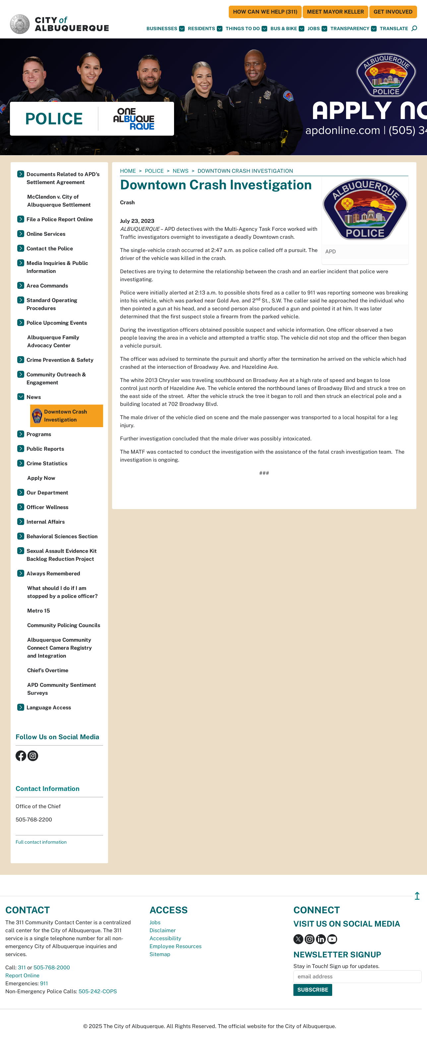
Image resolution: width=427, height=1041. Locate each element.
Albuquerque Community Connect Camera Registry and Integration (59, 648)
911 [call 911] (44, 983)
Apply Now (41, 478)
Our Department (47, 492)
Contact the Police (50, 248)
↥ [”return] (417, 896)
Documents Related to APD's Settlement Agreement (63, 178)
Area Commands (47, 286)
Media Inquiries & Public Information (57, 267)
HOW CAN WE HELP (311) (265, 12)
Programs (39, 434)
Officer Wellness (47, 507)
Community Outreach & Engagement (56, 378)
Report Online (22, 975)
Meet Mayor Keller (335, 12)
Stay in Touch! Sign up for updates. (336, 966)
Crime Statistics (47, 463)
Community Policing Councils (63, 625)
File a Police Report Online (60, 219)
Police (154, 171)
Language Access (49, 707)
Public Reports (45, 449)
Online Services (46, 234)
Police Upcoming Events (57, 323)
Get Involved (393, 12)
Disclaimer (163, 930)
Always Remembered (53, 573)
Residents (205, 29)
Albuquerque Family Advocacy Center (53, 341)
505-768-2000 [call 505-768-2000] (51, 967)
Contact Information (48, 789)
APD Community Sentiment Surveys (61, 689)
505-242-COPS (98, 991)
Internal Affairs (46, 522)
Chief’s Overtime (47, 670)
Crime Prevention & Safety (60, 360)
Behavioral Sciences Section (62, 536)
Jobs (317, 29)
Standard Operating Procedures (52, 304)
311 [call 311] (22, 967)
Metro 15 (38, 611)
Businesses (166, 29)
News (181, 171)
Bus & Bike (287, 29)
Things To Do (246, 29)
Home (128, 171)
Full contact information (41, 842)
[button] (394, 29)
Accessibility (165, 938)
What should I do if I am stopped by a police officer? (62, 592)
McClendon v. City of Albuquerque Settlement (59, 201)
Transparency (354, 29)
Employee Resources (176, 946)
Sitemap (160, 954)
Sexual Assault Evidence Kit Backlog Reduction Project (62, 555)
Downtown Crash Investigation (59, 416)
